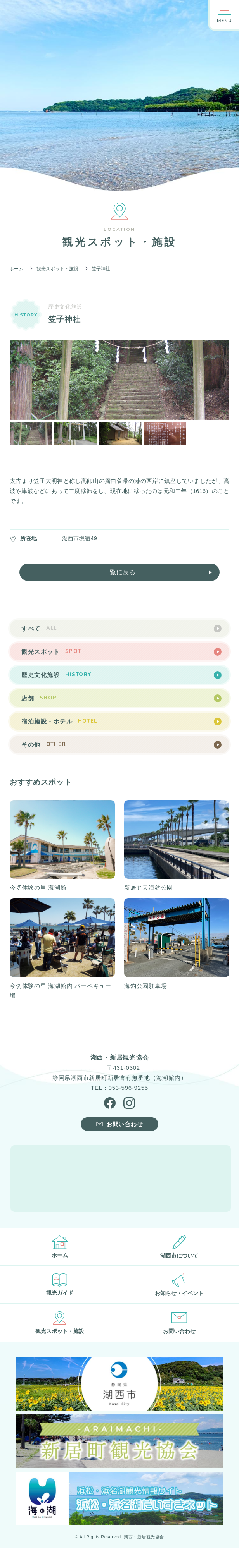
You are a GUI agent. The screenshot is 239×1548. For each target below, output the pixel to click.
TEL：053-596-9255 (119, 1087)
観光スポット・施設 (57, 268)
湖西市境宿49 (79, 538)
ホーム (16, 268)
